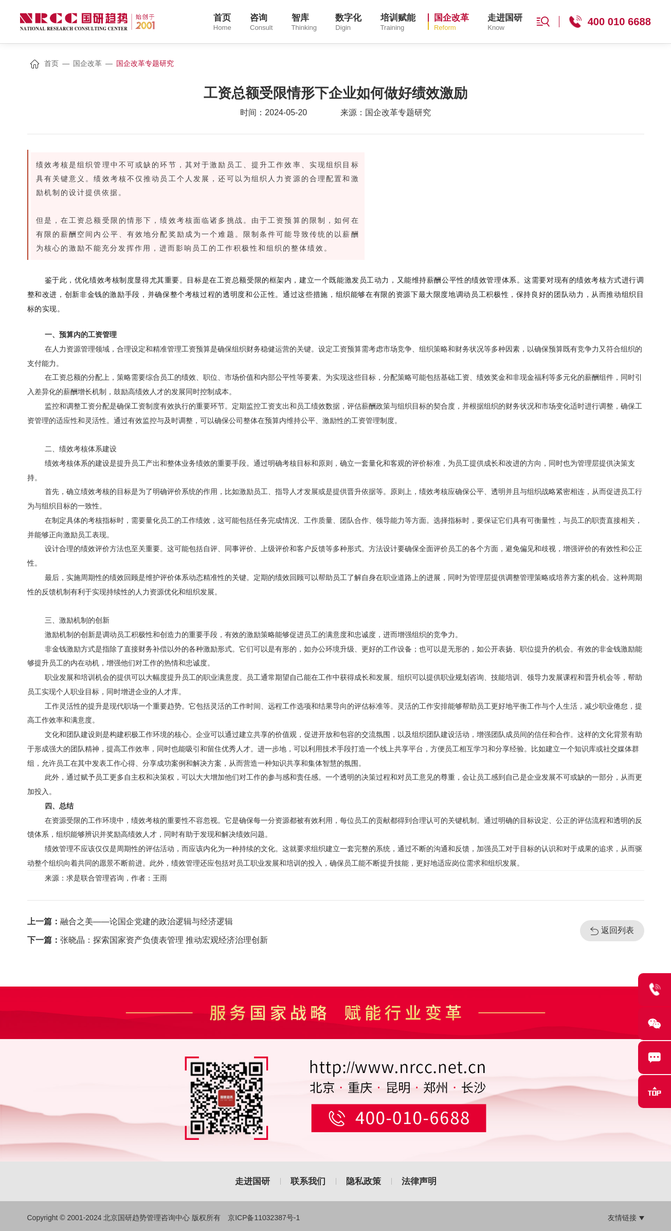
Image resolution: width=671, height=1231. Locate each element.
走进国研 (252, 1181)
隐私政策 (363, 1181)
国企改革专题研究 (145, 63)
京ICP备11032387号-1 (264, 1218)
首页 (51, 63)
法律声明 (419, 1181)
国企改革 (87, 63)
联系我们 (308, 1181)
